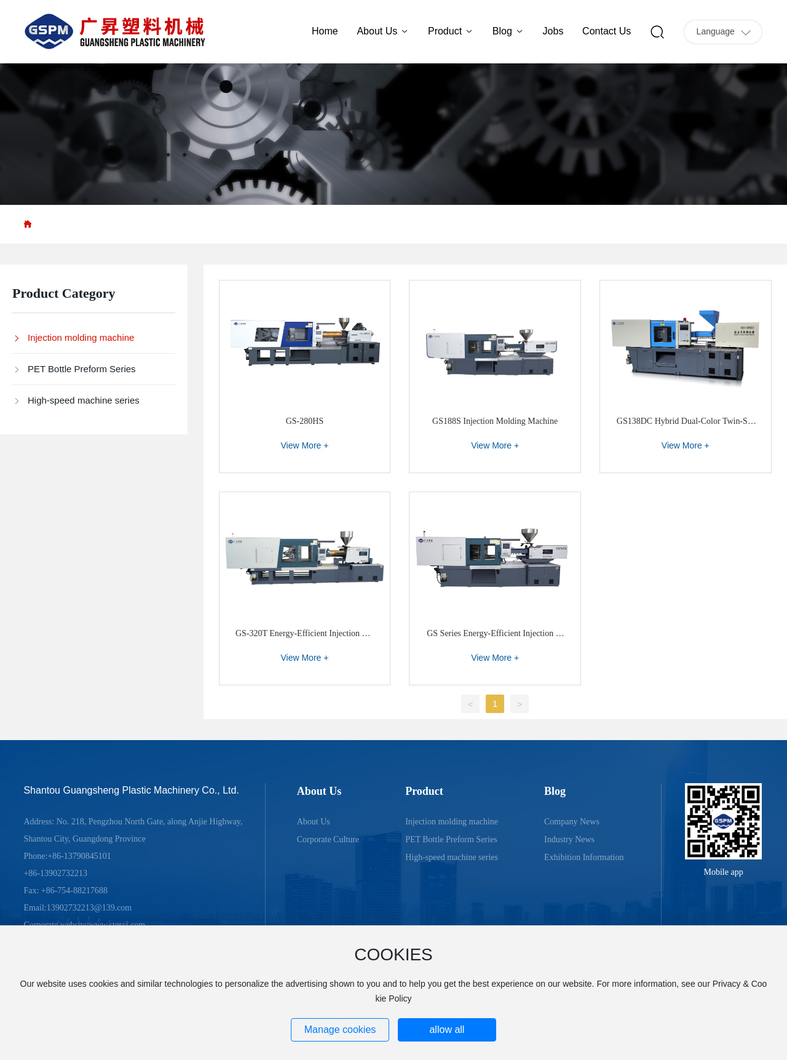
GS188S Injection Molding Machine (495, 421)
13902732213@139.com (89, 907)
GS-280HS (304, 421)
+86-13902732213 (55, 873)
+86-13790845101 (79, 856)
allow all (446, 1029)
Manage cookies (340, 1029)
